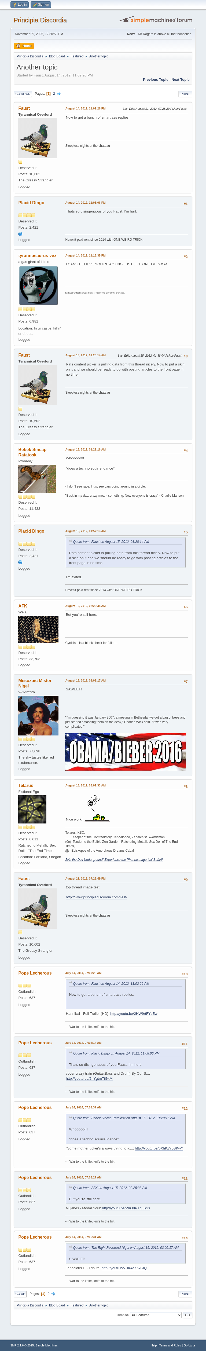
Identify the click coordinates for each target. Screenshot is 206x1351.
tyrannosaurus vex (37, 255)
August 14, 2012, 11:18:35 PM (85, 255)
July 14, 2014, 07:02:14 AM (83, 1042)
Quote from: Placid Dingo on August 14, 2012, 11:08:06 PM (116, 1053)
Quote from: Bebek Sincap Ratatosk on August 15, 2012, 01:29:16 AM (124, 1118)
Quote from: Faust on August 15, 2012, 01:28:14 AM (111, 542)
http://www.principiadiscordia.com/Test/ (96, 897)
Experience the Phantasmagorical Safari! (133, 860)
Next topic (180, 80)
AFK (22, 606)
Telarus (25, 785)
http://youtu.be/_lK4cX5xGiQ (124, 1268)
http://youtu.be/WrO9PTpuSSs (126, 1208)
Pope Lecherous (35, 973)
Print (185, 94)
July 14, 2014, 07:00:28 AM (83, 973)
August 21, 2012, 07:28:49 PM (85, 878)
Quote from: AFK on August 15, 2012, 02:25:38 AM (110, 1188)
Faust (24, 108)
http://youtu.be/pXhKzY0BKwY (159, 1148)
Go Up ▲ (190, 1345)
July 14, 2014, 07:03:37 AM (83, 1107)
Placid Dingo (31, 202)
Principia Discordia (40, 20)
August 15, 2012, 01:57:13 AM (85, 531)
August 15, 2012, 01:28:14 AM (85, 355)
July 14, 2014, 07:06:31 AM (83, 1237)
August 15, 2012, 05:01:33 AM (85, 785)
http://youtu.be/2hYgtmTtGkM (89, 1079)
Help (154, 1345)
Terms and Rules (170, 1345)
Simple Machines (47, 1345)
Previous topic (155, 80)
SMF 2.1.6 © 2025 (22, 1345)
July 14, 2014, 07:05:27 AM (83, 1177)
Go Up (20, 1293)
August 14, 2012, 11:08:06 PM (85, 202)
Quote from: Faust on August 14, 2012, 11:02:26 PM (111, 984)
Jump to (122, 1315)
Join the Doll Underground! (84, 860)
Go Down (22, 94)
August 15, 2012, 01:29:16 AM (85, 449)
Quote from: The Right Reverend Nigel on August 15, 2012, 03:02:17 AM (126, 1248)
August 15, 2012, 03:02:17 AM (85, 680)
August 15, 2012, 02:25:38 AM (85, 605)
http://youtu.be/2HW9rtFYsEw (133, 1014)
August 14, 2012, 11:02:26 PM (85, 108)
